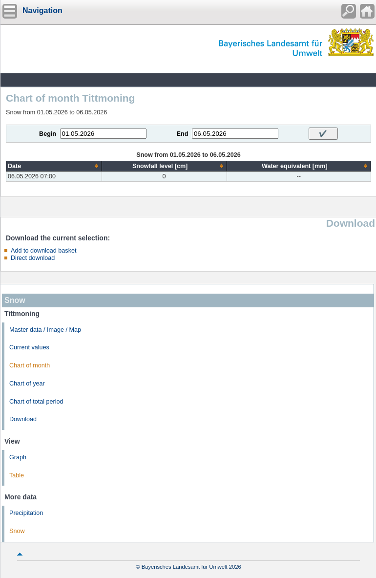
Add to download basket (43, 250)
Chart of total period (36, 401)
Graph (17, 457)
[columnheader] (54, 166)
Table (16, 475)
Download (23, 419)
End (182, 133)
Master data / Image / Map (45, 329)
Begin (47, 133)
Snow (17, 531)
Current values (29, 347)
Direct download (33, 258)
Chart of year (27, 383)
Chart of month (29, 365)
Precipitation (26, 513)
